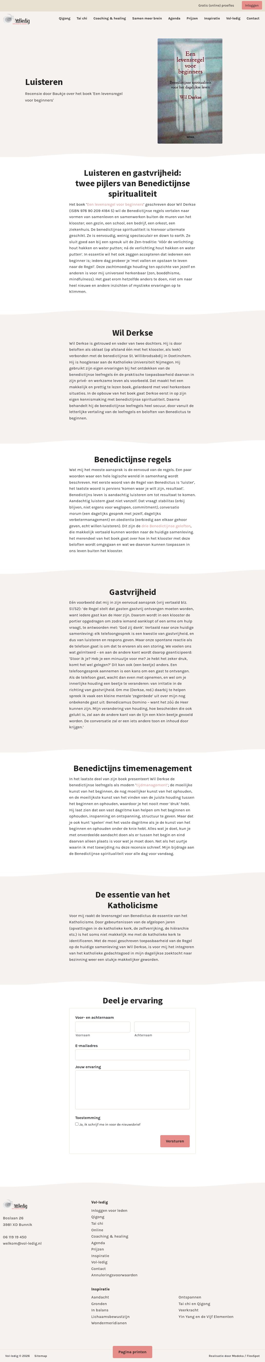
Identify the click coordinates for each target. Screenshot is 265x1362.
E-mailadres (86, 1045)
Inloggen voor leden (109, 1210)
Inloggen (252, 5)
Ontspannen (190, 1297)
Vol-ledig (233, 18)
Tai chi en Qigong (194, 1303)
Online (97, 1230)
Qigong (64, 18)
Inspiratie (212, 18)
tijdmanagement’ (152, 785)
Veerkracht (189, 1310)
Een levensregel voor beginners (115, 204)
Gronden (99, 1303)
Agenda (174, 18)
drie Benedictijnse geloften (166, 526)
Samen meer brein (147, 18)
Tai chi (82, 18)
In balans (100, 1310)
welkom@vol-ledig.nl (22, 1243)
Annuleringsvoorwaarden (114, 1275)
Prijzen (192, 18)
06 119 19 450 (15, 1237)
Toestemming (87, 1117)
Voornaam (83, 1035)
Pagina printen (132, 1352)
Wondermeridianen (109, 1323)
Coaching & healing (110, 18)
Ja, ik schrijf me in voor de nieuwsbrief (110, 1124)
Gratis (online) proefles (216, 5)
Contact (253, 18)
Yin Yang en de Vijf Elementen (206, 1316)
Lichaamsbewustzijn (110, 1316)
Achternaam (143, 1035)
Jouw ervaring (88, 1067)
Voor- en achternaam (94, 1017)
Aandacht (100, 1297)
